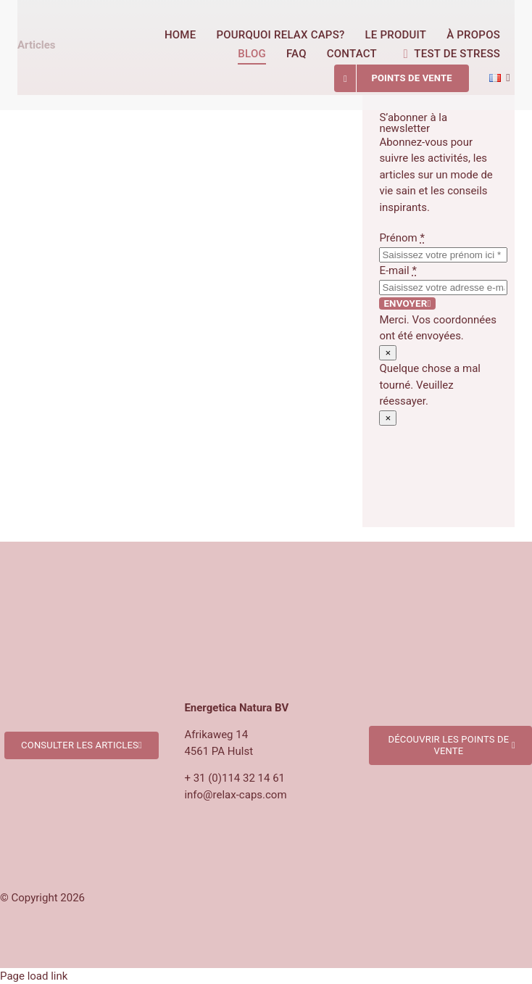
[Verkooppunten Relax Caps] (450, 664)
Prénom (402, 237)
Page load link (33, 976)
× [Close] (388, 352)
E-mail (397, 270)
